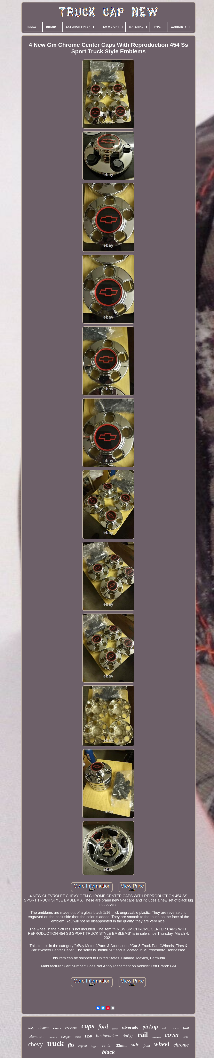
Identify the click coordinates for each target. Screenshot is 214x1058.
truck (55, 1044)
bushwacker (107, 1035)
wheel (161, 1044)
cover (172, 1034)
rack (164, 1028)
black (108, 1052)
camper (66, 1036)
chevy (35, 1044)
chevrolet (71, 1028)
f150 (88, 1036)
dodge (128, 1035)
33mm (121, 1045)
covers (57, 1028)
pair (186, 1028)
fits (71, 1045)
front (146, 1046)
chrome (181, 1045)
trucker (175, 1028)
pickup (150, 1027)
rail (143, 1034)
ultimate (43, 1028)
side (135, 1045)
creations (53, 1037)
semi (185, 1036)
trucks (78, 1036)
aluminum (37, 1036)
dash (31, 1028)
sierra (115, 1028)
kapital (82, 1046)
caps (87, 1026)
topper (94, 1046)
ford (103, 1026)
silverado (130, 1027)
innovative (156, 1037)
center (107, 1045)
